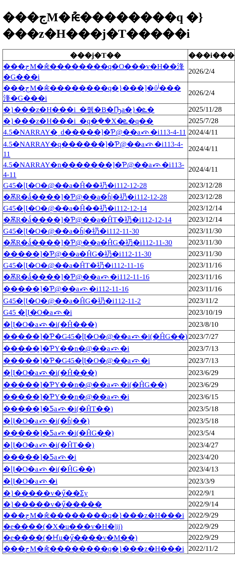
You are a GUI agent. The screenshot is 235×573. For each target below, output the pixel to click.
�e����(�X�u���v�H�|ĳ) (63, 526)
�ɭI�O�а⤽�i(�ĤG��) (49, 469)
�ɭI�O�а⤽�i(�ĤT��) (48, 445)
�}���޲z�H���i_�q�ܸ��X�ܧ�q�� (78, 121)
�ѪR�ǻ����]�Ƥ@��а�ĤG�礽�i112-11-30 (87, 242)
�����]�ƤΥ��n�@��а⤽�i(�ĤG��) (85, 384)
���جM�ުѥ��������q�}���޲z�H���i (93, 515)
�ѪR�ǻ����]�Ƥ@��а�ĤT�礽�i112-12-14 (87, 219)
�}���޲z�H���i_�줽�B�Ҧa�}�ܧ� (78, 109)
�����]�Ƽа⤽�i (40, 457)
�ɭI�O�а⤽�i (30, 481)
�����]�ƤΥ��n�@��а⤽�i (66, 348)
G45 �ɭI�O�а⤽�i (37, 312)
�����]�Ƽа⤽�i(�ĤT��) (58, 409)
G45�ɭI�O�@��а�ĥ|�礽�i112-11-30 (71, 231)
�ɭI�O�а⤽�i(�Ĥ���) (50, 324)
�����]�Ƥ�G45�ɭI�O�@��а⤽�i (76, 360)
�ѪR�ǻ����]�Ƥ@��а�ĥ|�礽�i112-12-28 (85, 197)
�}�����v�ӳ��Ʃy (45, 493)
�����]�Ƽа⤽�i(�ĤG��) (58, 433)
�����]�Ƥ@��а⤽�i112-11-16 (66, 289)
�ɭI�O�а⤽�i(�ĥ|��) (46, 421)
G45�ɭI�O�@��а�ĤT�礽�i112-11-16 (73, 265)
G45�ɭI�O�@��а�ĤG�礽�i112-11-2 (72, 301)
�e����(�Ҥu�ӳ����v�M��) (70, 537)
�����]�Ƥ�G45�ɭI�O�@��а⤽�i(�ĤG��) (95, 336)
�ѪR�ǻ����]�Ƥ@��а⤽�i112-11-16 (76, 277)
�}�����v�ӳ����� (52, 504)
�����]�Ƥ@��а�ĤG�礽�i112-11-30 (77, 254)
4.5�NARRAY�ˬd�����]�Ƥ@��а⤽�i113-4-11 (94, 132)
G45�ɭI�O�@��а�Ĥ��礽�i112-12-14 (75, 208)
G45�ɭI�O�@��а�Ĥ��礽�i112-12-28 (75, 185)
